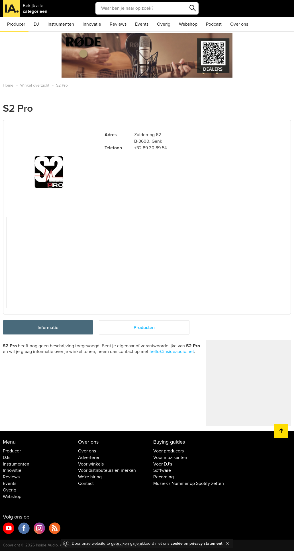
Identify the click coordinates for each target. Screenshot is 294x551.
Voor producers (168, 451)
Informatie (48, 327)
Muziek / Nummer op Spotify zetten (188, 483)
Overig (163, 24)
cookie (177, 543)
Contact (86, 483)
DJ (36, 24)
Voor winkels (91, 464)
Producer (16, 24)
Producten (144, 327)
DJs (6, 457)
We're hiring (90, 477)
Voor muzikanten (170, 457)
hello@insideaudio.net (172, 351)
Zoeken (193, 8)
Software (162, 470)
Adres (111, 135)
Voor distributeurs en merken (107, 470)
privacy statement (205, 543)
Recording (163, 477)
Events (141, 24)
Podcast (214, 24)
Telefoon (113, 148)
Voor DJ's (162, 464)
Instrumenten (61, 24)
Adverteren (89, 457)
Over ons (239, 24)
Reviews (118, 24)
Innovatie (92, 24)
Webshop (188, 24)
